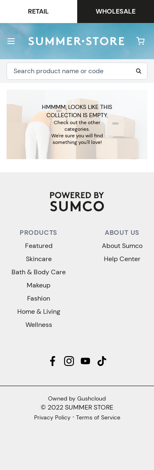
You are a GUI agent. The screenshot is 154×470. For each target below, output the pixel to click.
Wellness (38, 324)
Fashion (38, 298)
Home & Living (38, 311)
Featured (39, 245)
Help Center (122, 259)
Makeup (39, 285)
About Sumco (122, 245)
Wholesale (116, 11)
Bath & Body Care (38, 272)
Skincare (39, 259)
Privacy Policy (52, 417)
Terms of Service (98, 417)
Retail (38, 11)
